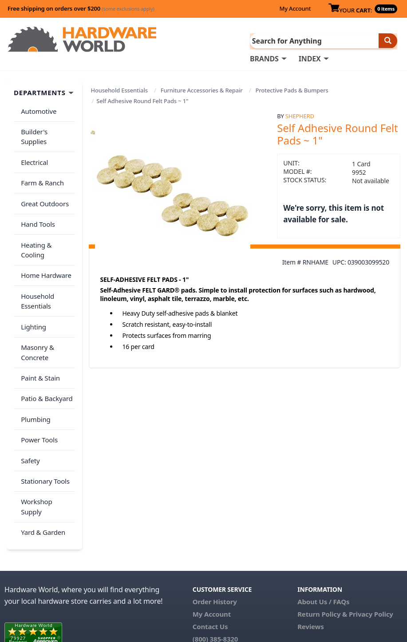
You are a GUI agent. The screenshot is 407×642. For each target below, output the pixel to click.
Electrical (32, 144)
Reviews (310, 538)
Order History (215, 513)
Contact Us (210, 538)
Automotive (37, 108)
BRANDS (264, 58)
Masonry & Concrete (35, 299)
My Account (295, 8)
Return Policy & (322, 525)
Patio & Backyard (45, 339)
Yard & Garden (41, 445)
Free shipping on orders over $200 (81, 8)
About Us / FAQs (323, 513)
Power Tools (37, 374)
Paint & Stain (38, 322)
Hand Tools (36, 197)
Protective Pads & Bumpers (292, 90)
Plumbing (33, 357)
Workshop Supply (46, 427)
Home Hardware (44, 232)
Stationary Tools (43, 409)
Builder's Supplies (46, 126)
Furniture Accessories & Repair (202, 90)
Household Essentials (119, 90)
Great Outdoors (43, 179)
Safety (28, 392)
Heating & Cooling (47, 214)
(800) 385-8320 (215, 550)
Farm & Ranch (40, 161)
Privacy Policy (371, 525)
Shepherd (299, 115)
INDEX (310, 58)
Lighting (31, 277)
